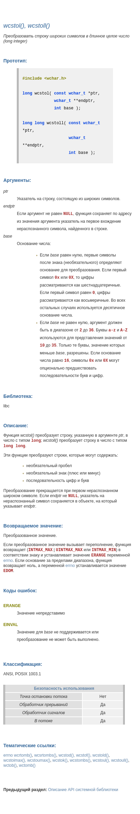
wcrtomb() (23, 755)
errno (8, 560)
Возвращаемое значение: (33, 525)
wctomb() (27, 765)
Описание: (15, 425)
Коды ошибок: (20, 590)
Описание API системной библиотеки (83, 789)
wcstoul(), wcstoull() (110, 760)
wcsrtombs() (45, 755)
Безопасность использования (64, 688)
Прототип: (15, 60)
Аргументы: (17, 180)
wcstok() (59, 760)
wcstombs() (80, 760)
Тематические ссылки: (29, 745)
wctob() (10, 765)
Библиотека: (18, 396)
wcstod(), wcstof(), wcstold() (83, 755)
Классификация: (22, 664)
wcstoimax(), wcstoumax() (26, 760)
